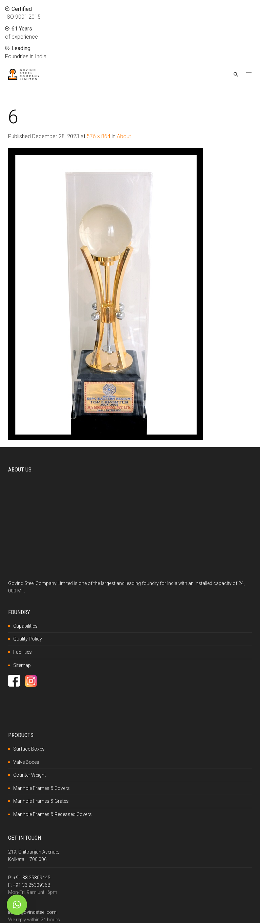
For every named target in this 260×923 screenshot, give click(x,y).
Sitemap (22, 665)
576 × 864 (98, 136)
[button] (17, 905)
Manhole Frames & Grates (41, 801)
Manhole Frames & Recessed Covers (52, 814)
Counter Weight (29, 775)
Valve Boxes (26, 762)
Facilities (22, 652)
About (124, 136)
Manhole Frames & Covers (41, 788)
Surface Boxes (29, 749)
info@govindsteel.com (32, 912)
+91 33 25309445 (31, 877)
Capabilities (25, 626)
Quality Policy (27, 639)
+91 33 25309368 (31, 885)
